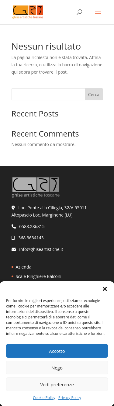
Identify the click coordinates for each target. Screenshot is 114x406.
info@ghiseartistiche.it (41, 249)
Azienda (24, 267)
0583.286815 (32, 226)
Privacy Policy (69, 397)
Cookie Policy (44, 397)
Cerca (93, 94)
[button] (105, 289)
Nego (57, 368)
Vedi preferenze (57, 384)
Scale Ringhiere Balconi (38, 276)
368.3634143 (31, 238)
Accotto (57, 351)
